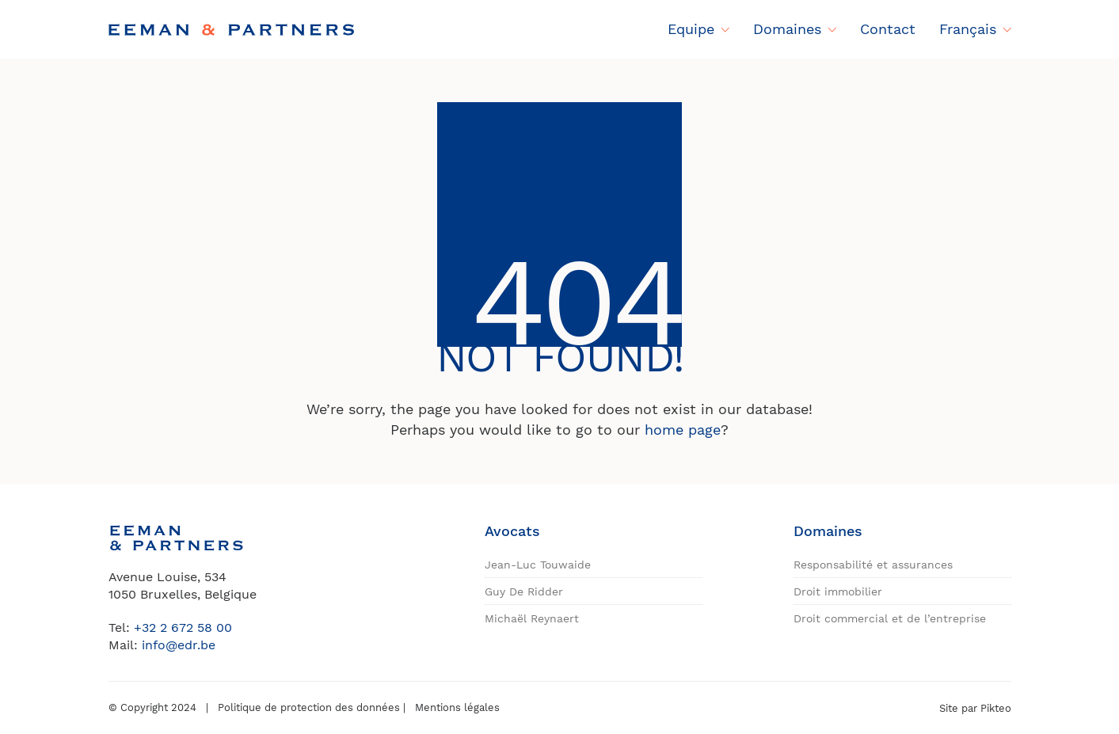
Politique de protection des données (309, 707)
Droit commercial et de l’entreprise (890, 618)
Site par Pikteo (975, 708)
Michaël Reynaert (532, 618)
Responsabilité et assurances (873, 564)
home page (683, 429)
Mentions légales (457, 707)
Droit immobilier (838, 591)
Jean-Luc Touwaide (538, 564)
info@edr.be (178, 644)
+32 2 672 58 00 (183, 627)
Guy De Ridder (524, 591)
